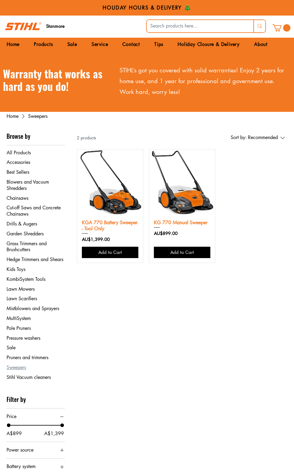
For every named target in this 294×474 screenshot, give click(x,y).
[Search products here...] (195, 26)
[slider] (8, 425)
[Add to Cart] (110, 252)
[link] (281, 27)
